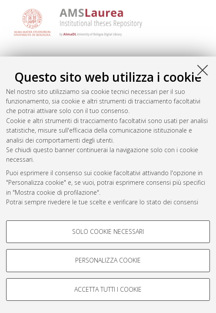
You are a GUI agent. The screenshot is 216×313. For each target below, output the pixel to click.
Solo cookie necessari (108, 231)
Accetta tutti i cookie (108, 289)
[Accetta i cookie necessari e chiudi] (202, 70)
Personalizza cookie (108, 260)
